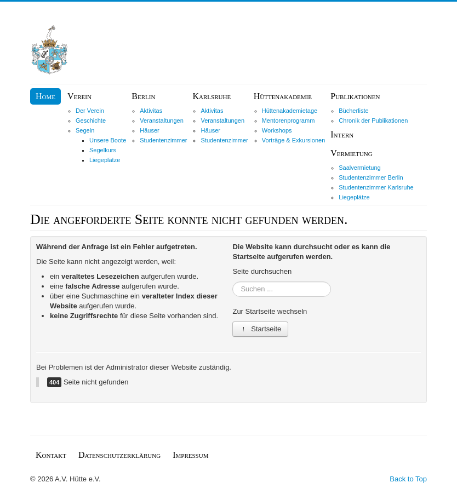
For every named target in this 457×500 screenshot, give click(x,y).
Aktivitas (151, 110)
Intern (341, 134)
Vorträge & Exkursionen (293, 140)
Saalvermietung (359, 167)
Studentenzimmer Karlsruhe (376, 187)
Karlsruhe (211, 96)
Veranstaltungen (162, 120)
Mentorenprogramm (288, 120)
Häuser (149, 130)
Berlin (143, 96)
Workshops (277, 130)
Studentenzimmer (163, 140)
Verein (79, 96)
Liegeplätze (104, 160)
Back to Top (408, 479)
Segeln (85, 130)
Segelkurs (102, 150)
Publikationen (355, 96)
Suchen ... (232, 281)
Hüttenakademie (283, 96)
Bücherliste (353, 110)
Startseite (260, 329)
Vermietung (351, 153)
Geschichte (91, 120)
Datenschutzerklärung (119, 454)
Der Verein (90, 110)
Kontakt (51, 454)
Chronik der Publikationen (373, 120)
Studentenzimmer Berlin (371, 177)
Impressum (190, 454)
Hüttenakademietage (290, 110)
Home (45, 96)
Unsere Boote (107, 140)
